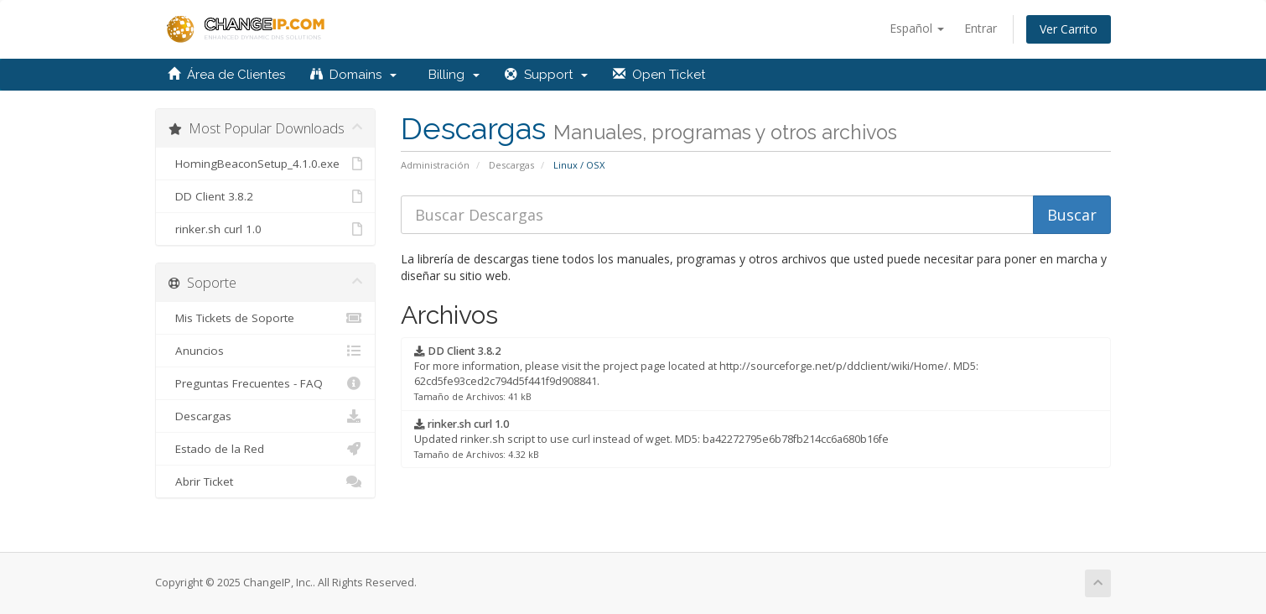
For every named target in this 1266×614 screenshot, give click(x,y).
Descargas (511, 165)
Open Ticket (659, 74)
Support (546, 74)
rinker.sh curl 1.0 (265, 229)
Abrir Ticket (265, 481)
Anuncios (265, 351)
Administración (435, 165)
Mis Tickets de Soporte (265, 318)
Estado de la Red (265, 449)
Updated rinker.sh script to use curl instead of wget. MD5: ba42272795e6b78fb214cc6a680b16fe (651, 438)
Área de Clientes (226, 74)
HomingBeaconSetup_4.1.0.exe (265, 164)
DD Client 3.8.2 (265, 196)
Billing (451, 74)
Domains (353, 74)
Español (917, 28)
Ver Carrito (1068, 29)
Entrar (980, 28)
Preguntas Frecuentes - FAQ (265, 383)
